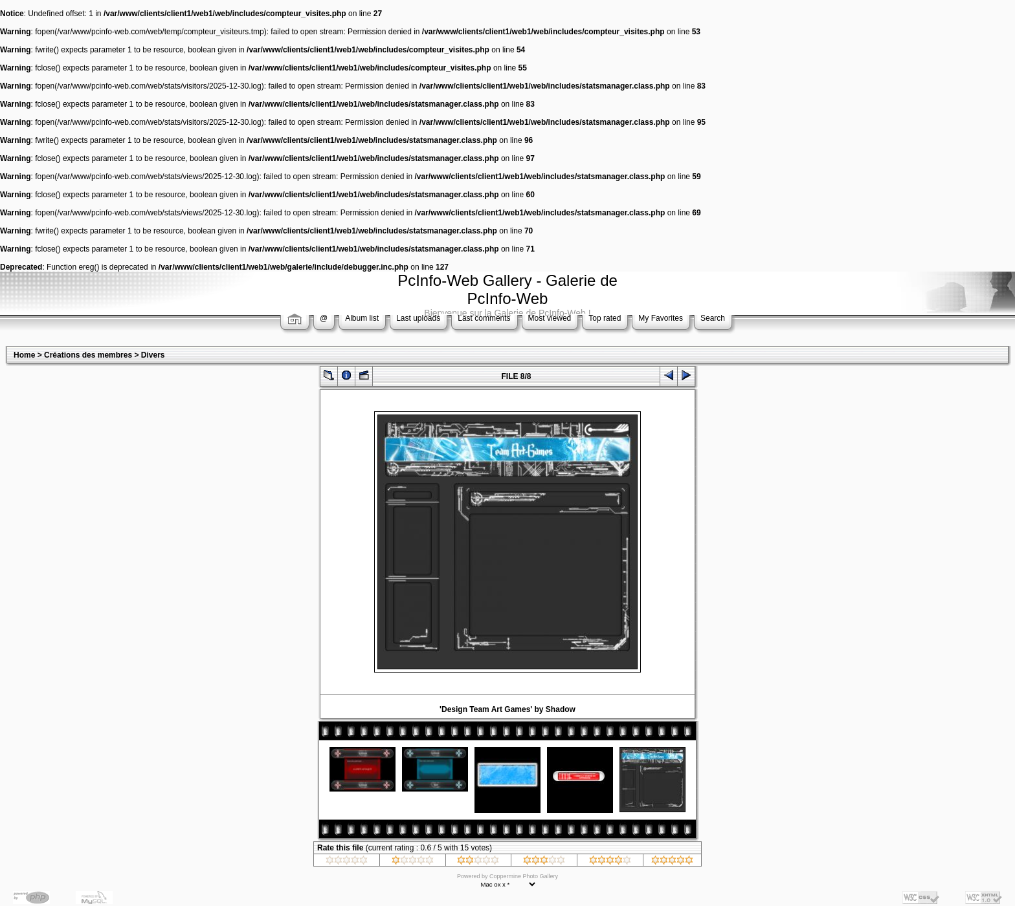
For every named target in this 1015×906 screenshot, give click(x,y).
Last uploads (418, 318)
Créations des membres (88, 355)
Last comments (484, 318)
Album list (362, 318)
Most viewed (550, 318)
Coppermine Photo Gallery (523, 876)
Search (712, 318)
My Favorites (660, 318)
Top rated (604, 318)
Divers (153, 355)
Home (24, 355)
